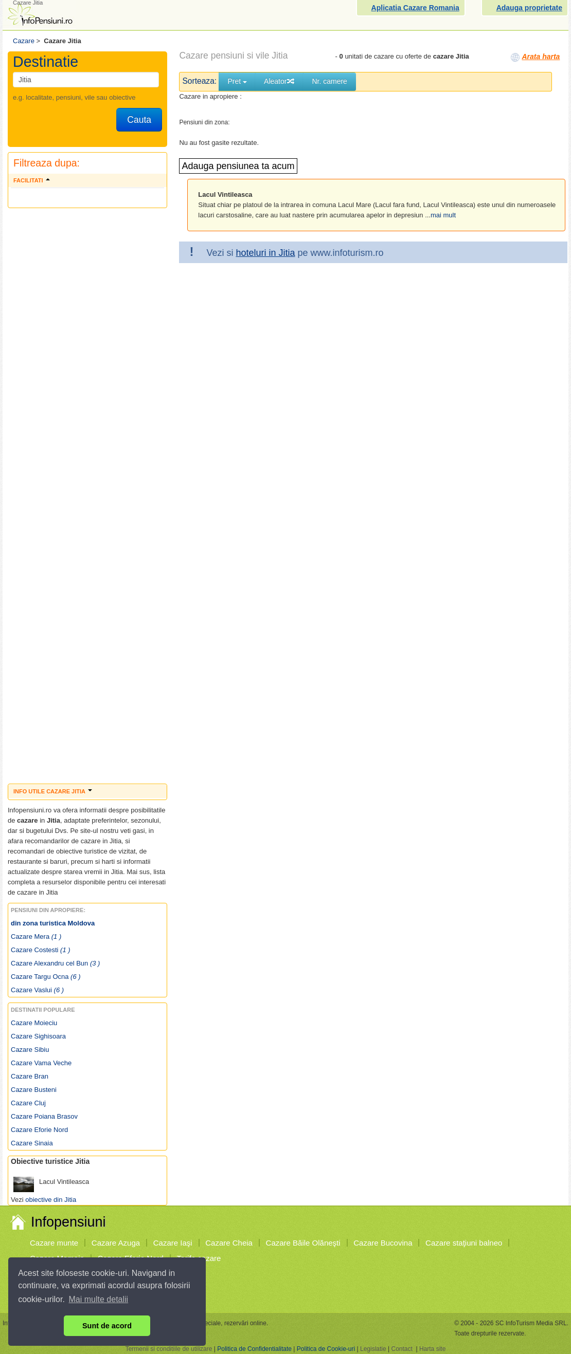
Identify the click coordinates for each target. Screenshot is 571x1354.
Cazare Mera (36, 936)
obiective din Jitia (50, 1199)
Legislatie (373, 1348)
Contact (401, 1348)
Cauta (139, 120)
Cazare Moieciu (34, 1023)
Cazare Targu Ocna (46, 976)
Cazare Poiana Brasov (44, 1116)
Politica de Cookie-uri (326, 1348)
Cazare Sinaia (32, 1143)
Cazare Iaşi (172, 1243)
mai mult (443, 215)
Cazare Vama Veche (41, 1063)
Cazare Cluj (28, 1103)
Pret (237, 81)
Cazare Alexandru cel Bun (55, 963)
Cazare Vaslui (37, 990)
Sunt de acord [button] (107, 1326)
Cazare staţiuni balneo (463, 1243)
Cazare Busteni (34, 1089)
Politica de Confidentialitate (254, 1348)
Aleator (279, 81)
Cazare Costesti (40, 950)
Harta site (432, 1348)
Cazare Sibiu (30, 1049)
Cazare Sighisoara (38, 1036)
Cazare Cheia (229, 1243)
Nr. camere (329, 81)
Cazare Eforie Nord (39, 1130)
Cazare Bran (29, 1076)
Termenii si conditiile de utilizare (169, 1348)
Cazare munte (54, 1243)
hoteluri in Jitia (265, 253)
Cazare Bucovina (382, 1243)
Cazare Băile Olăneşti (303, 1243)
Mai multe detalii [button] (99, 1299)
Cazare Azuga (116, 1243)
